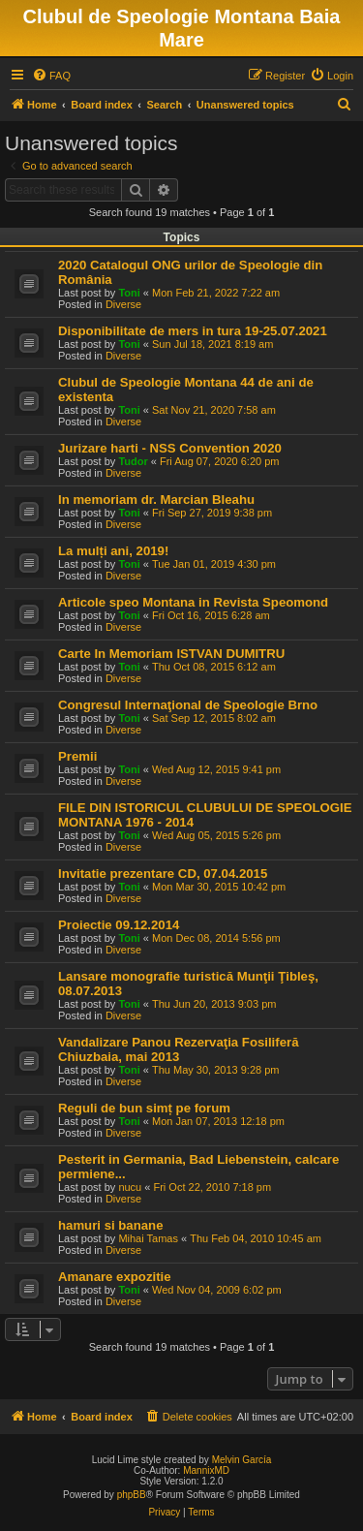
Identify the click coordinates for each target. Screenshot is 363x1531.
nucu (129, 1187)
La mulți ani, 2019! (113, 551)
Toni (128, 292)
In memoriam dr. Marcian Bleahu (156, 499)
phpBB (131, 1494)
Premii (77, 756)
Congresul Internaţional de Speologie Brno (188, 705)
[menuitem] (51, 75)
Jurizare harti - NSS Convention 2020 (170, 448)
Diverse (123, 304)
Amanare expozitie (114, 1276)
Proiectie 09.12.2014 (118, 925)
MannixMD (206, 1470)
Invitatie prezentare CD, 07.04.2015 (162, 873)
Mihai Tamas (148, 1238)
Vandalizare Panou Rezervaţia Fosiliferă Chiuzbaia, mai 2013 (178, 1049)
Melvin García (242, 1459)
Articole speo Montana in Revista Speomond (193, 602)
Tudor (132, 461)
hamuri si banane (110, 1225)
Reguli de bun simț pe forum (144, 1108)
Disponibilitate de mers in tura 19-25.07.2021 (192, 331)
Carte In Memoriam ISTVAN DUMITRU (171, 653)
